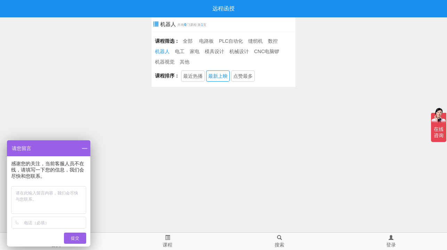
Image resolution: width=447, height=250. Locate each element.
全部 (188, 41)
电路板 (206, 41)
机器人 (162, 51)
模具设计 (214, 51)
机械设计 (239, 51)
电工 (180, 51)
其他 (184, 62)
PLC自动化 (231, 41)
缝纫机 (255, 41)
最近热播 (193, 76)
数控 (273, 41)
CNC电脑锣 (266, 51)
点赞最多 (243, 76)
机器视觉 (164, 62)
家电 (195, 51)
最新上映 (218, 76)
